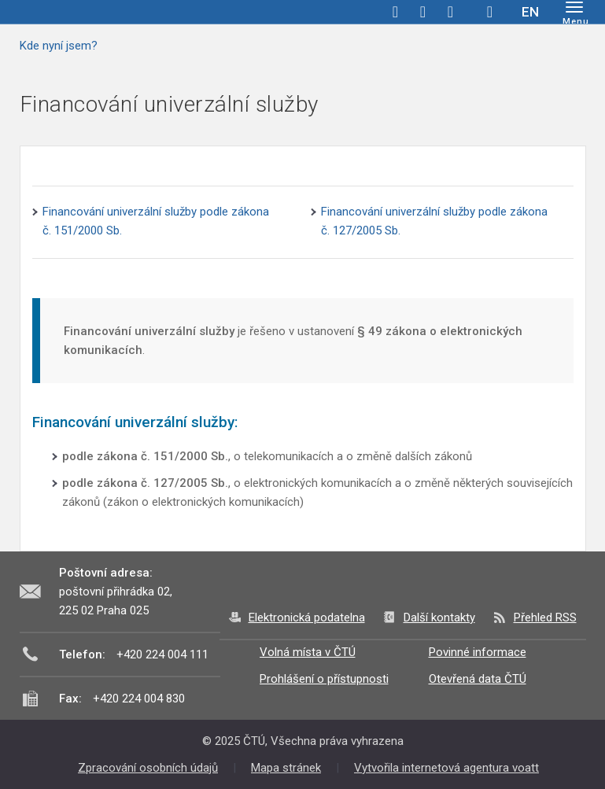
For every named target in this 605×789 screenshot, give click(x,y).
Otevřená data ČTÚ (477, 679)
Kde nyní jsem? (59, 46)
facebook (396, 12)
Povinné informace (477, 652)
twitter (423, 12)
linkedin (451, 12)
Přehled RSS (545, 617)
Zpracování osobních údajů (148, 768)
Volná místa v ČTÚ (308, 652)
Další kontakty (439, 617)
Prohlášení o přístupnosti (324, 679)
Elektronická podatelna (307, 617)
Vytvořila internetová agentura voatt (446, 768)
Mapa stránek (286, 768)
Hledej (490, 12)
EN (530, 12)
